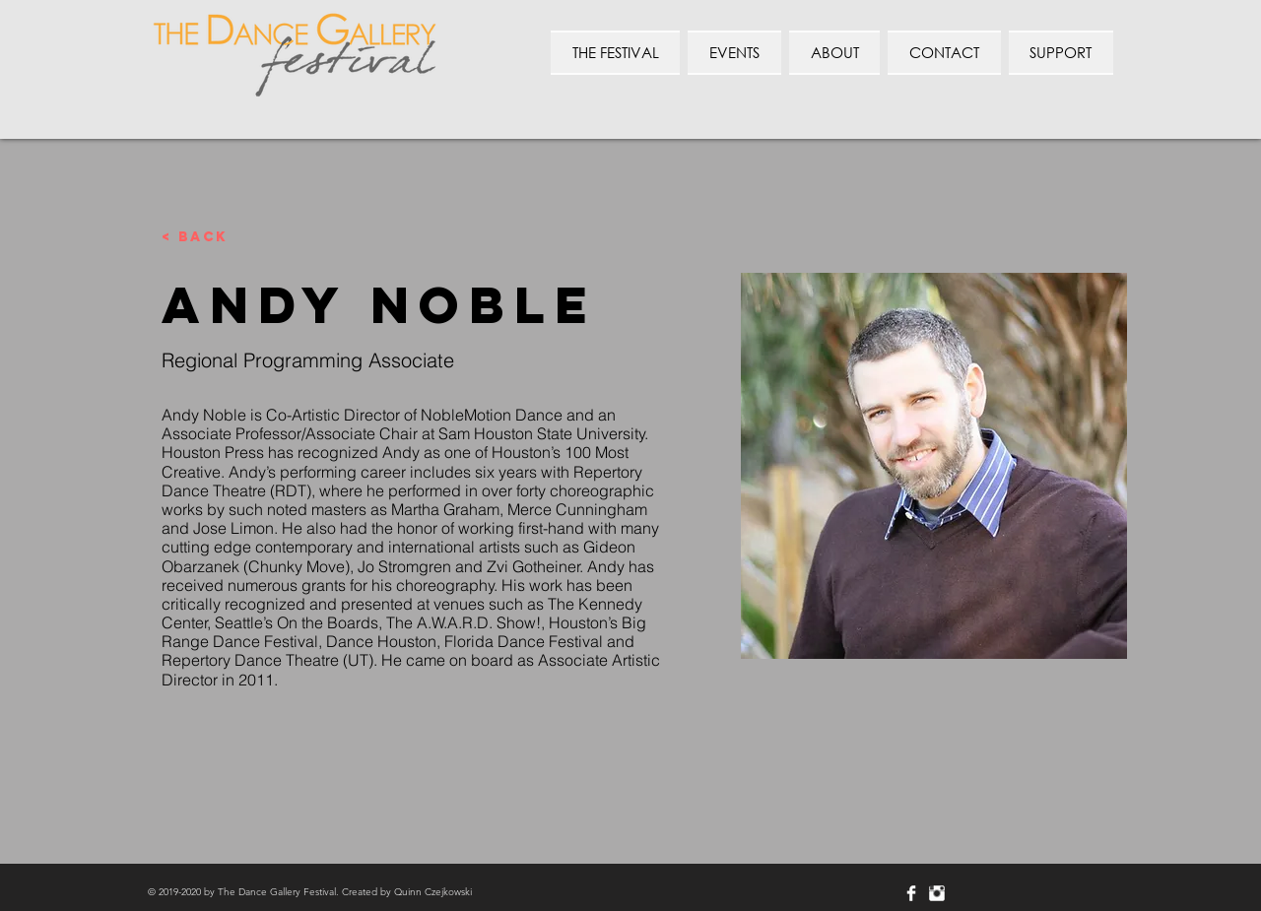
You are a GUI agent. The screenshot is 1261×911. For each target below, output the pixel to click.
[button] (944, 53)
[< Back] (200, 238)
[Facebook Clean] (911, 893)
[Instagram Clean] (937, 893)
